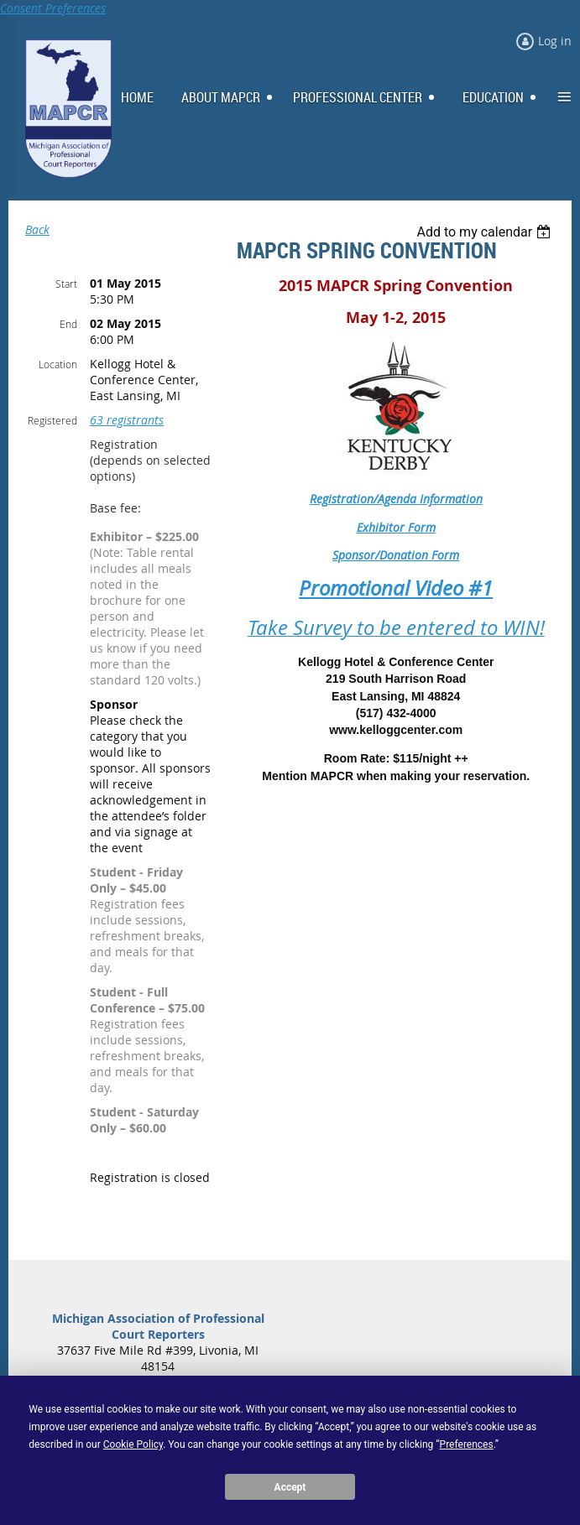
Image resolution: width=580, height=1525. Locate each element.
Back (37, 229)
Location (58, 364)
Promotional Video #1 (396, 588)
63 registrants (127, 420)
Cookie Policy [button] (133, 1444)
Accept (290, 1487)
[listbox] (485, 231)
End (68, 324)
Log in (555, 41)
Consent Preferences (53, 8)
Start (66, 283)
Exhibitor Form (396, 527)
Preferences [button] (467, 1444)
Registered (52, 420)
